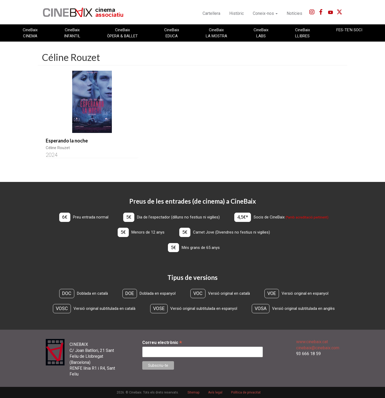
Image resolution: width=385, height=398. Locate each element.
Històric (236, 13)
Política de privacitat (246, 392)
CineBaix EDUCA (171, 33)
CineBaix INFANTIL (72, 33)
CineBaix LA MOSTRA (216, 33)
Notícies (294, 13)
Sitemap (193, 392)
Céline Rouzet (58, 147)
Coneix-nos (265, 13)
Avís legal (215, 392)
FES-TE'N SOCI (349, 30)
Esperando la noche (67, 141)
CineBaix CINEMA (30, 33)
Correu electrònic (162, 342)
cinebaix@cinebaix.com (317, 347)
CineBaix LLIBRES (302, 33)
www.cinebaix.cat (312, 341)
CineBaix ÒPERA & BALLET (122, 33)
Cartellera (211, 13)
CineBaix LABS (261, 33)
